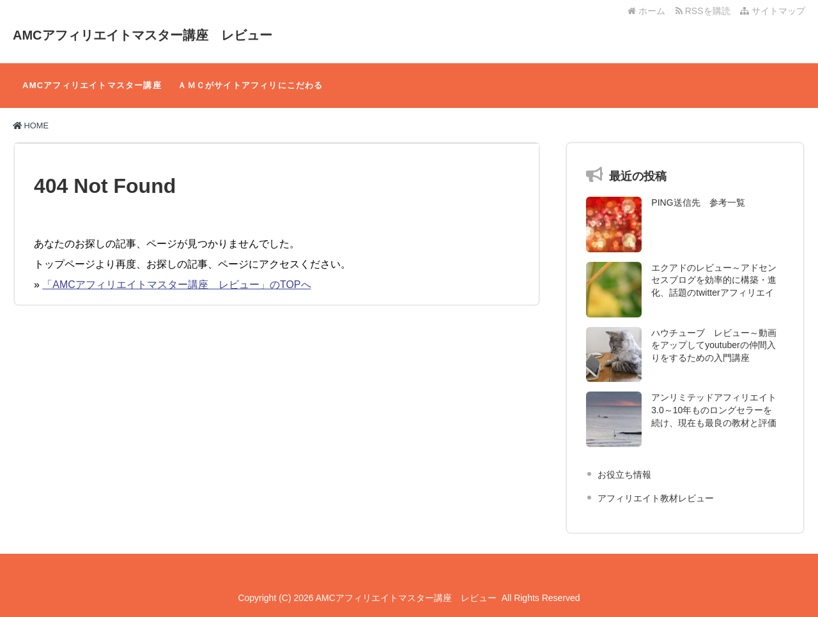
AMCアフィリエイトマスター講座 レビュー (142, 35)
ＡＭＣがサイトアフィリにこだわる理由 (250, 94)
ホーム (646, 11)
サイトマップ (772, 11)
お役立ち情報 (624, 474)
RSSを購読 (705, 11)
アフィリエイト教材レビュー (656, 498)
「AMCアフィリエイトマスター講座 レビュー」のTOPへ (176, 284)
